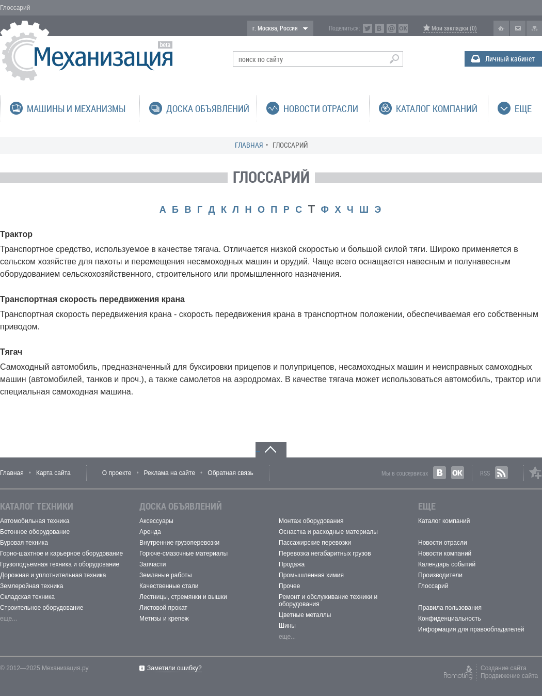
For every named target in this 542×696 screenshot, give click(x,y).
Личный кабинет (510, 59)
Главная (249, 145)
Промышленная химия (311, 575)
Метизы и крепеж (164, 618)
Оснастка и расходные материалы (328, 531)
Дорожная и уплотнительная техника (53, 575)
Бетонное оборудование (35, 531)
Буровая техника (24, 542)
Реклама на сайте (170, 473)
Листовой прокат (163, 607)
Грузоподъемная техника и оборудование (59, 564)
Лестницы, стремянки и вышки (183, 596)
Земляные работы (165, 575)
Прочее (289, 586)
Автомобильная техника (34, 521)
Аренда (150, 531)
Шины (287, 625)
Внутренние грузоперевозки (179, 542)
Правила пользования (450, 607)
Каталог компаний (444, 521)
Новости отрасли (442, 542)
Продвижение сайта (509, 675)
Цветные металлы (305, 615)
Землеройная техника (31, 586)
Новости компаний (444, 553)
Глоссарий (433, 586)
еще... (8, 618)
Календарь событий (446, 564)
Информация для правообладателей (471, 629)
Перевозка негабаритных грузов (325, 553)
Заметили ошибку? (174, 668)
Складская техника (27, 596)
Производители (440, 575)
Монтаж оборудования (311, 521)
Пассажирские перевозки (315, 542)
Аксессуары (156, 521)
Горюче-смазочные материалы (183, 553)
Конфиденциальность (449, 618)
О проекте (117, 473)
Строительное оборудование (41, 607)
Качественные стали (168, 586)
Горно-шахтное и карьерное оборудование (61, 553)
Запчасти (152, 564)
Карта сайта (53, 473)
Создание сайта (504, 668)
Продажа (292, 564)
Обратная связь (230, 473)
